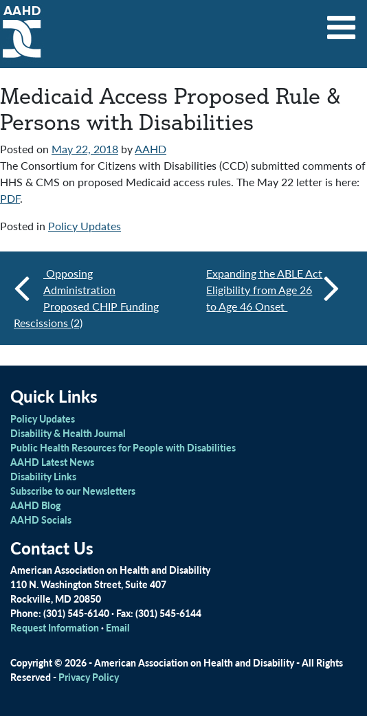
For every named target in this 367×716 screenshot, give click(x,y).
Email (118, 627)
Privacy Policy (88, 677)
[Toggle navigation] (341, 22)
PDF (10, 198)
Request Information (54, 627)
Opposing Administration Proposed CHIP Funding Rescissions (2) (86, 298)
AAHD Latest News (52, 462)
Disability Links (43, 476)
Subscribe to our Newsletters (72, 490)
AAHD (150, 149)
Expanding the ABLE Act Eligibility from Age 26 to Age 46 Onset (273, 289)
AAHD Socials (40, 519)
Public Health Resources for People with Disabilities (123, 447)
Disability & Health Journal (68, 433)
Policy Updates (84, 226)
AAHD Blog (35, 505)
